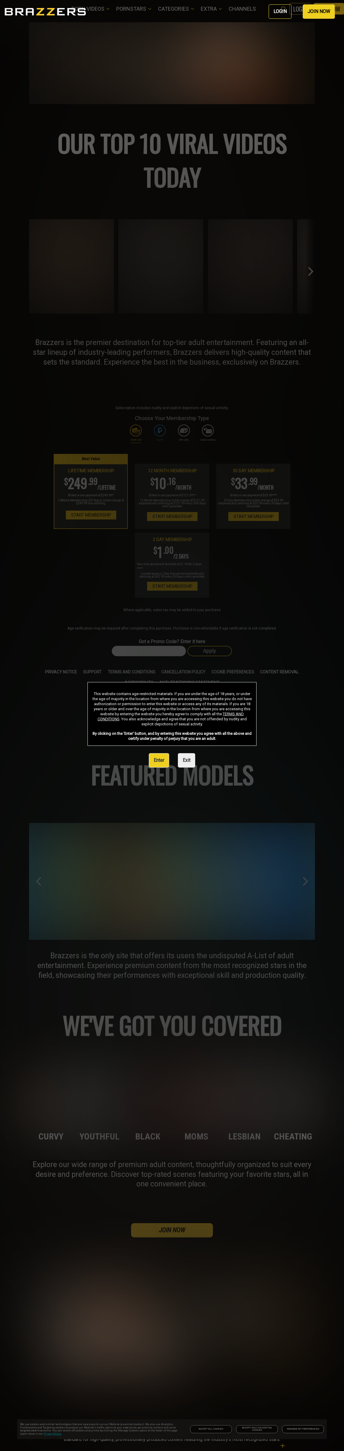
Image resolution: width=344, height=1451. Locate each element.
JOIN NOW (319, 11)
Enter (159, 760)
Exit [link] (186, 760)
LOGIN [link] (280, 11)
